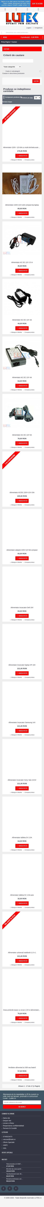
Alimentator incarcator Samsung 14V (22, 722)
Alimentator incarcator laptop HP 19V (21, 665)
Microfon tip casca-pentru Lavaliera (14, 1169)
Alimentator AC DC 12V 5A (22, 435)
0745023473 (7, 1137)
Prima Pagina (5, 42)
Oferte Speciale (8, 1142)
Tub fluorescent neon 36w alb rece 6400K (14, 1174)
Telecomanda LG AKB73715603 (14, 1164)
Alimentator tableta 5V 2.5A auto (22, 895)
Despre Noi (6, 1121)
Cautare (14, 42)
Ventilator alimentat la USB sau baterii (22, 1067)
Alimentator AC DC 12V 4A (22, 377)
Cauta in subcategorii (13, 71)
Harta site (6, 1118)
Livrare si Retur (8, 1123)
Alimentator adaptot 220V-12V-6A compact (22, 550)
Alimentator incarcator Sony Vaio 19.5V (22, 780)
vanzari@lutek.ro (8, 1139)
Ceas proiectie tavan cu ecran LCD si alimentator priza (22, 1010)
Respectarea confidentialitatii (13, 1126)
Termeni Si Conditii (9, 1128)
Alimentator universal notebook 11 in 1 (22, 952)
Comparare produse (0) (13, 97)
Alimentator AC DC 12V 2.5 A (22, 262)
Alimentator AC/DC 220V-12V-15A (22, 492)
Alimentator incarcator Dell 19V (22, 607)
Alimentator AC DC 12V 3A (22, 320)
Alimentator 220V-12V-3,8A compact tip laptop (22, 205)
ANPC (5, 1145)
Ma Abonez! (22, 1107)
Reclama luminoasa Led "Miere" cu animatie (14, 1179)
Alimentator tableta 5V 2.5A (22, 837)
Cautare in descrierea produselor (13, 73)
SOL (4, 1148)
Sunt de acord (37, 3)
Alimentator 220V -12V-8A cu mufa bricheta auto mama (22, 147)
